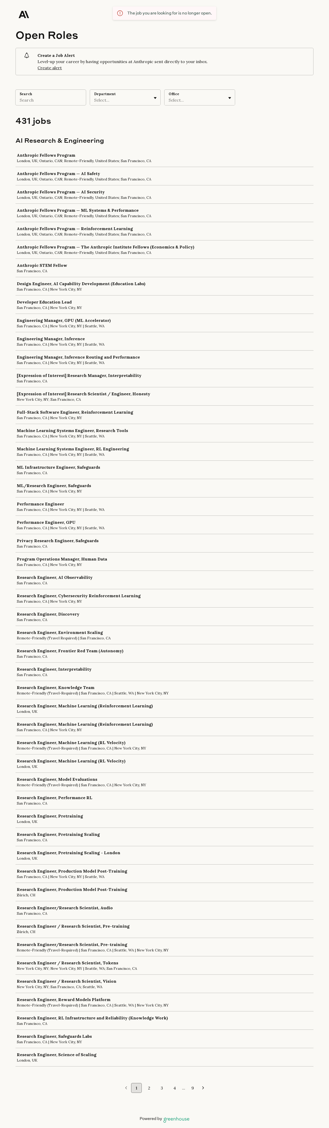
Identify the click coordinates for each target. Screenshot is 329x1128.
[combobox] (94, 100)
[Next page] (203, 1088)
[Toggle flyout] (155, 98)
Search (26, 94)
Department (105, 94)
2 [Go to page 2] (149, 1088)
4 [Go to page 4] (174, 1088)
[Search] (51, 100)
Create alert (50, 67)
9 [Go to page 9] (192, 1088)
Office (174, 94)
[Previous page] (126, 1088)
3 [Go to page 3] (162, 1088)
